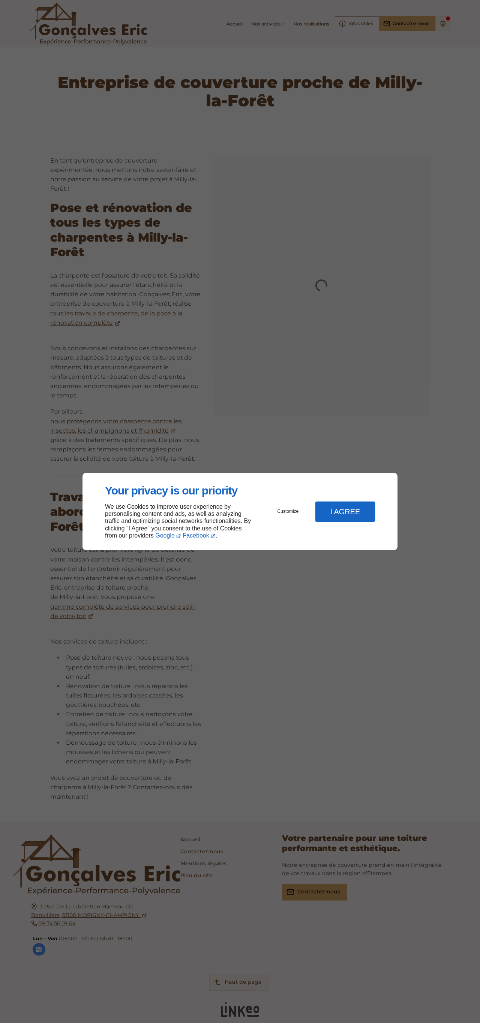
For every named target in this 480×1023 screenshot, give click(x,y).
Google (165, 535)
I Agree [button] (345, 512)
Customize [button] (288, 511)
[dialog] (240, 511)
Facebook (196, 535)
